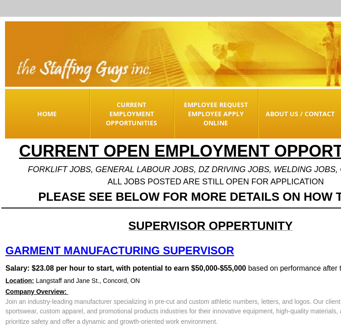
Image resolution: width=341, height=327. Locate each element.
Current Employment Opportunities (131, 113)
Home (47, 113)
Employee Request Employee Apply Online (216, 113)
